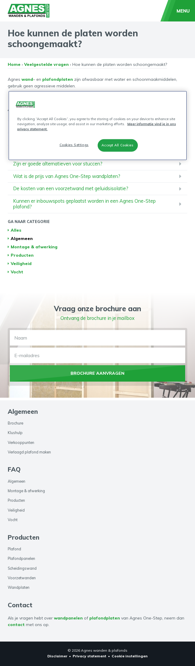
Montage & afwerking (34, 249)
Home (14, 67)
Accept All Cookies (117, 145)
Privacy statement (89, 656)
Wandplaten (18, 587)
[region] (97, 125)
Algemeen (22, 241)
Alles (16, 233)
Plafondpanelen (21, 558)
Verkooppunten (21, 442)
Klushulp (15, 432)
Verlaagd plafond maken (29, 452)
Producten (22, 258)
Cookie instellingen (130, 656)
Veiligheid (21, 266)
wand (27, 81)
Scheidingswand (22, 568)
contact (16, 625)
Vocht (17, 274)
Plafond (14, 548)
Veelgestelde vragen (46, 67)
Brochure (15, 423)
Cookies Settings (74, 145)
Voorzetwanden (22, 577)
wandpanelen (68, 618)
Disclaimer (57, 656)
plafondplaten (57, 81)
